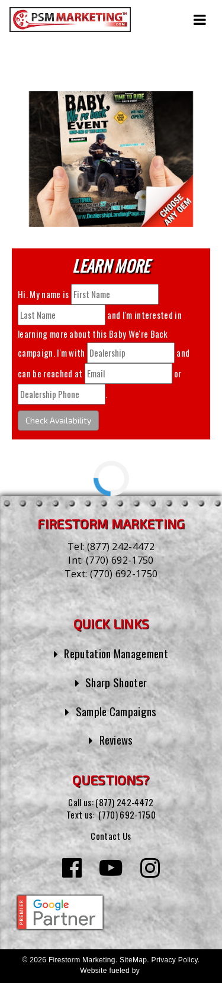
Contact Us (111, 835)
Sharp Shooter (116, 682)
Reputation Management (116, 653)
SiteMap (133, 960)
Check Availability (58, 420)
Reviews (116, 740)
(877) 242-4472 (121, 546)
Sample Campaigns (116, 711)
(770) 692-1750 (119, 560)
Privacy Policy (175, 960)
